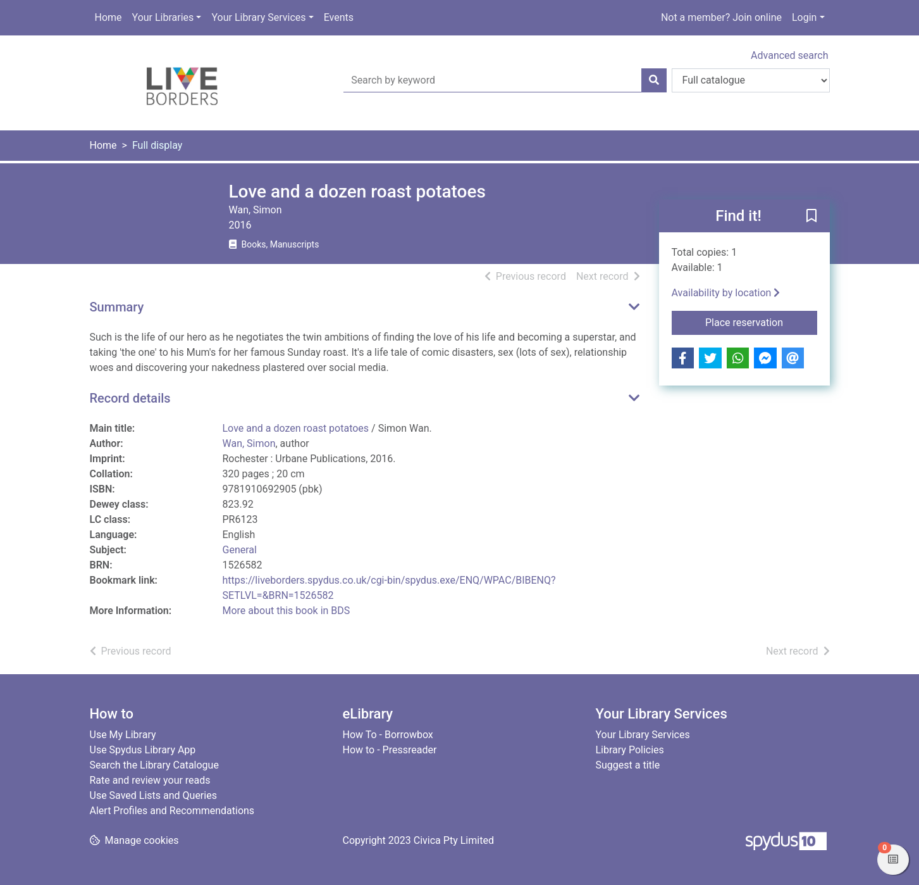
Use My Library (123, 735)
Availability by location (726, 293)
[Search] (654, 80)
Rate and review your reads (150, 780)
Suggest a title (628, 765)
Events (339, 17)
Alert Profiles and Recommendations (172, 811)
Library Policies (630, 750)
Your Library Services (258, 17)
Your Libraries (163, 17)
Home (108, 17)
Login (804, 17)
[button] (811, 216)
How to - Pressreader (390, 750)
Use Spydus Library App (143, 750)
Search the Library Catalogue (154, 765)
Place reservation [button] (761, 322)
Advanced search (789, 55)
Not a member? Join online (721, 17)
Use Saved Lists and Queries (153, 795)
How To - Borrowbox (388, 735)
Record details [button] (130, 398)
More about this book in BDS (286, 611)
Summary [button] (117, 307)
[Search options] (751, 80)
